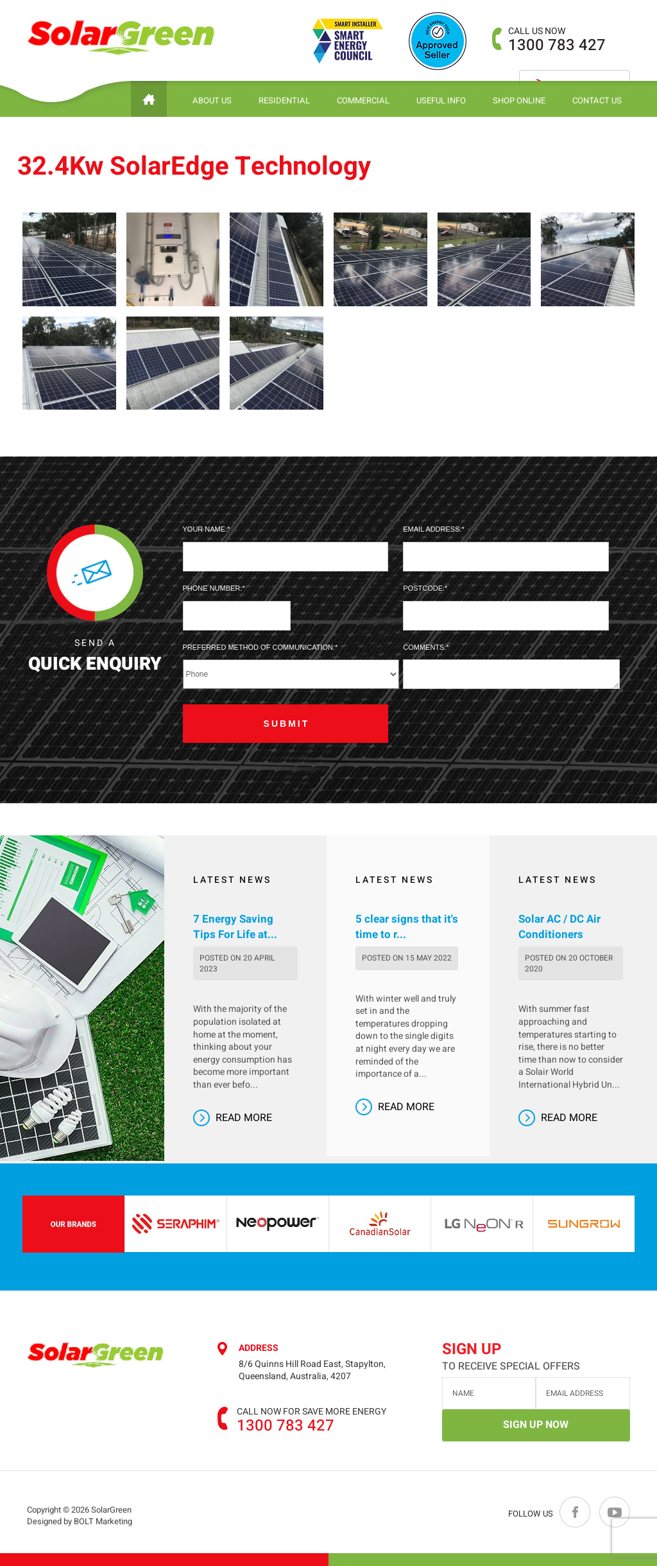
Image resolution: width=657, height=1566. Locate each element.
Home (149, 99)
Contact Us (597, 100)
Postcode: (424, 588)
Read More (244, 1118)
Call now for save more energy (311, 1411)
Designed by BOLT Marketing (79, 1532)
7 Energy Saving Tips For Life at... (235, 927)
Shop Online (519, 100)
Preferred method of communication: (259, 647)
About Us (212, 100)
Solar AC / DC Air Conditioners (559, 927)
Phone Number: (213, 588)
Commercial (363, 100)
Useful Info (441, 100)
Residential (284, 100)
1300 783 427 (557, 39)
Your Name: (205, 529)
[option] (179, 1224)
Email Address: (432, 529)
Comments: (424, 647)
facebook (575, 1512)
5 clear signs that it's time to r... (406, 927)
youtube (614, 1512)
